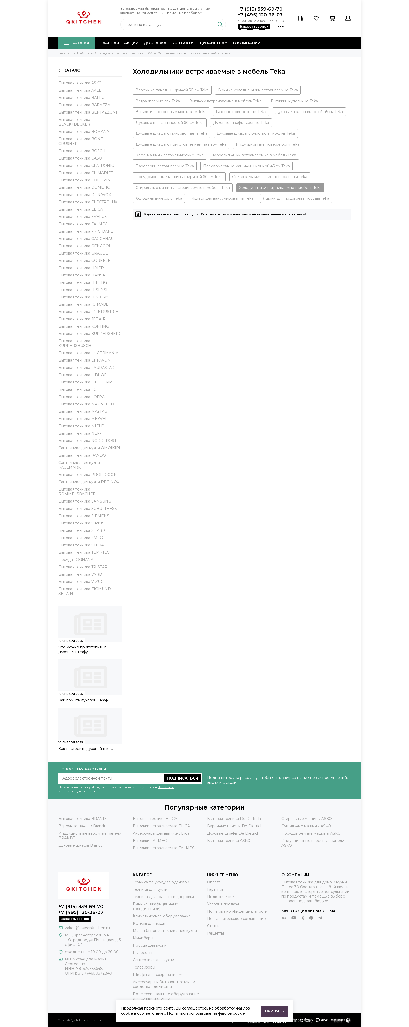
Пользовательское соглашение (236, 918)
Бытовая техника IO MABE (83, 304)
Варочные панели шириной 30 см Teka (172, 90)
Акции (131, 42)
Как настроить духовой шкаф (85, 748)
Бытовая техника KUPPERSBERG (90, 333)
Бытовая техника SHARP (81, 530)
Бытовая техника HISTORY (83, 297)
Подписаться (182, 778)
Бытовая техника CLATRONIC (86, 165)
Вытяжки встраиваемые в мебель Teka (225, 101)
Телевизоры (144, 967)
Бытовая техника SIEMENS (83, 516)
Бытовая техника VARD (80, 574)
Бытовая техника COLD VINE (85, 180)
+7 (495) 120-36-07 (260, 15)
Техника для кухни (150, 889)
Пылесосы (142, 952)
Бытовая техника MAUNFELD (86, 404)
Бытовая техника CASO (80, 158)
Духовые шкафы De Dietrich (233, 833)
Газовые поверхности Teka (241, 111)
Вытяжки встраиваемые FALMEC (164, 848)
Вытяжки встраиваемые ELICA (161, 826)
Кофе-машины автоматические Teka (169, 155)
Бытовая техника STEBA (81, 545)
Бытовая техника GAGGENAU (86, 238)
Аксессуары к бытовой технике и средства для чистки (164, 984)
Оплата (214, 882)
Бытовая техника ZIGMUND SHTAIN (84, 591)
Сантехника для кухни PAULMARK (79, 465)
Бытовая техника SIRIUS (81, 523)
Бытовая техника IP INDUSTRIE (88, 311)
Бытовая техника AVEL (79, 90)
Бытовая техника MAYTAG (82, 411)
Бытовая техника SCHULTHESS (87, 508)
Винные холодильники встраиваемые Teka (258, 90)
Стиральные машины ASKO (306, 818)
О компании (247, 42)
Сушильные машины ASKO (306, 826)
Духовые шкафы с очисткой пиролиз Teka (256, 133)
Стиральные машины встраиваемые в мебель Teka (183, 187)
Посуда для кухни (150, 945)
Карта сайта (95, 1020)
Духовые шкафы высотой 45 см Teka (309, 111)
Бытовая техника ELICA (80, 209)
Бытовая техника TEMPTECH (85, 552)
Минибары (143, 938)
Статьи (213, 926)
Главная (110, 42)
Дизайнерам (214, 42)
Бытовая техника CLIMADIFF (85, 172)
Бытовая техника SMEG (80, 537)
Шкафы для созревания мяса (160, 974)
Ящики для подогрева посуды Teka (296, 198)
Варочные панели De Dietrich (235, 826)
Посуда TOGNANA (75, 559)
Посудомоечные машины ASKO (311, 833)
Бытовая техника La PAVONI (85, 360)
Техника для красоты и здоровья (163, 896)
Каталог (77, 42)
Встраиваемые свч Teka (158, 101)
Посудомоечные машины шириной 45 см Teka (246, 166)
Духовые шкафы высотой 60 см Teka (170, 122)
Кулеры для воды (149, 923)
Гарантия (215, 889)
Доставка (155, 42)
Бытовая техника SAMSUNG (84, 501)
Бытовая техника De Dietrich (234, 818)
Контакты (183, 42)
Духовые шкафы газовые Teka (241, 122)
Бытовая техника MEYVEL (82, 418)
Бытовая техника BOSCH (81, 151)
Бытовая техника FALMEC (82, 224)
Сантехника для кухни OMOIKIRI (89, 448)
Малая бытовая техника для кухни (165, 930)
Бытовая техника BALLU (81, 97)
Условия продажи (223, 904)
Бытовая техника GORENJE (84, 260)
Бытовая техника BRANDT (83, 818)
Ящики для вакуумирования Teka (222, 198)
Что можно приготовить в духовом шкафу (82, 649)
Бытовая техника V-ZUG (81, 581)
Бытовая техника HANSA (81, 275)
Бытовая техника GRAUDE (83, 253)
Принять (274, 1011)
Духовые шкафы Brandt (80, 845)
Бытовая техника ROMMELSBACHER (77, 491)
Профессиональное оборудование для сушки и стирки (166, 996)
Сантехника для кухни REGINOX (88, 482)
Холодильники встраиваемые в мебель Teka (280, 187)
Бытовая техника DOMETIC (84, 187)
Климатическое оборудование (162, 916)
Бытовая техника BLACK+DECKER (74, 122)
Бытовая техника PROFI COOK (87, 474)
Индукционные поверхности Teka (267, 144)
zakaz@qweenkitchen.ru (87, 927)
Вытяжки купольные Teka (294, 101)
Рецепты (215, 933)
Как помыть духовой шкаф (83, 700)
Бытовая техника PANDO (82, 455)
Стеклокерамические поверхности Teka (269, 176)
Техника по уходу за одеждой (161, 882)
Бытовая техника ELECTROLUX (87, 202)
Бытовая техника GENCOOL (84, 246)
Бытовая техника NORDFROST (87, 440)
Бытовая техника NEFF (80, 433)
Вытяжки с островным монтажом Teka (171, 111)
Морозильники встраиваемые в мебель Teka (254, 155)
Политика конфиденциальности (237, 911)
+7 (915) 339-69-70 (260, 9)
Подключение (220, 896)
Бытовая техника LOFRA (81, 396)
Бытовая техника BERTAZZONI (87, 112)
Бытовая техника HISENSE (83, 289)
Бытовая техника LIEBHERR (85, 382)
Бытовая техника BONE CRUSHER (80, 141)
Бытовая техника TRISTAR (82, 567)
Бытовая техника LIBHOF (82, 375)
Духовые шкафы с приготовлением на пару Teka (181, 144)
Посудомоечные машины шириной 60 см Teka (179, 176)
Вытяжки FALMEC (150, 840)
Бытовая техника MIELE (81, 426)
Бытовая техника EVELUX (82, 216)
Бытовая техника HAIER (81, 267)
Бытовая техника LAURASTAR (86, 367)
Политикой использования (192, 1013)
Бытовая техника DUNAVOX (84, 194)
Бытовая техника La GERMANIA (88, 353)
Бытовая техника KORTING (83, 326)
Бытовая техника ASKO (80, 83)
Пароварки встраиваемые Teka (165, 166)
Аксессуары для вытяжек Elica (161, 833)
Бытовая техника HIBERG (82, 282)
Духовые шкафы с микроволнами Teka (171, 133)
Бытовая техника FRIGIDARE (85, 231)
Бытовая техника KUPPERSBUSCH (74, 343)
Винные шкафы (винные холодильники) (155, 906)
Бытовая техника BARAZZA (84, 105)
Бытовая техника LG (77, 389)
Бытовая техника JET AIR (82, 319)
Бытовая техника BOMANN (84, 131)
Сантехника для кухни (153, 960)
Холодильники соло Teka (159, 198)
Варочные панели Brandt (81, 826)
